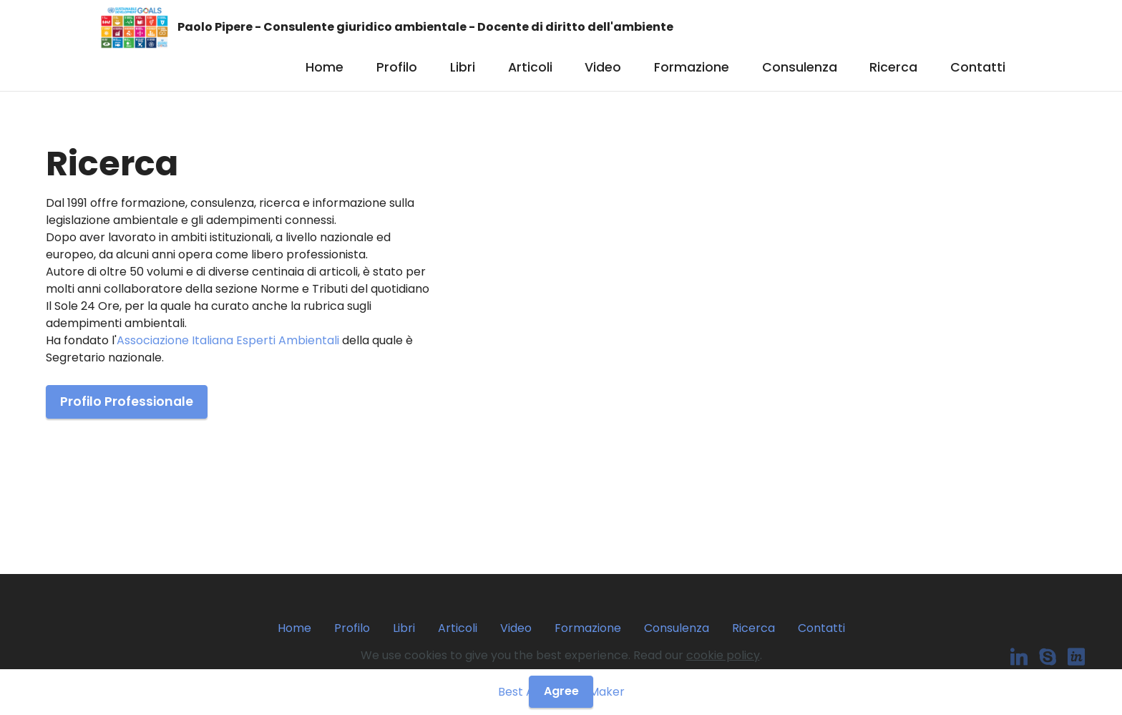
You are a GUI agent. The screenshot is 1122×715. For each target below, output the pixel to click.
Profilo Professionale (126, 401)
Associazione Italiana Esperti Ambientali (228, 340)
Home (324, 67)
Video (603, 67)
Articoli (530, 67)
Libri (462, 67)
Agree (561, 691)
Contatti (977, 67)
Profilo (396, 67)
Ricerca (893, 67)
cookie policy (723, 655)
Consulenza (799, 67)
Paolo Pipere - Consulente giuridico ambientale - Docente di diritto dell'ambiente (425, 27)
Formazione (691, 67)
